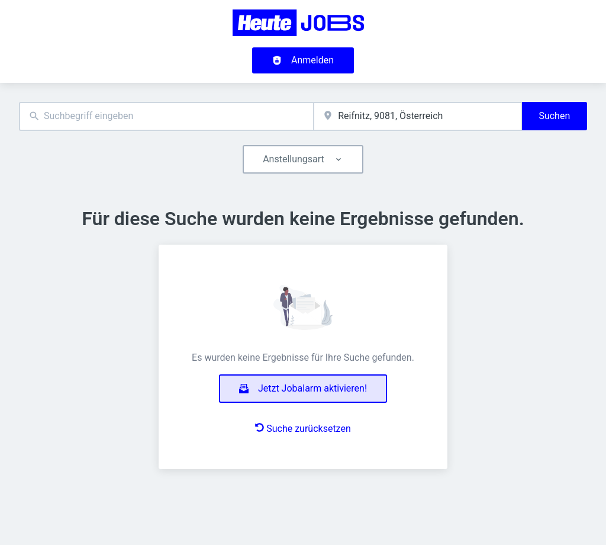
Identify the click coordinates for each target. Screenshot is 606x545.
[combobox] (166, 116)
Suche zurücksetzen (303, 428)
